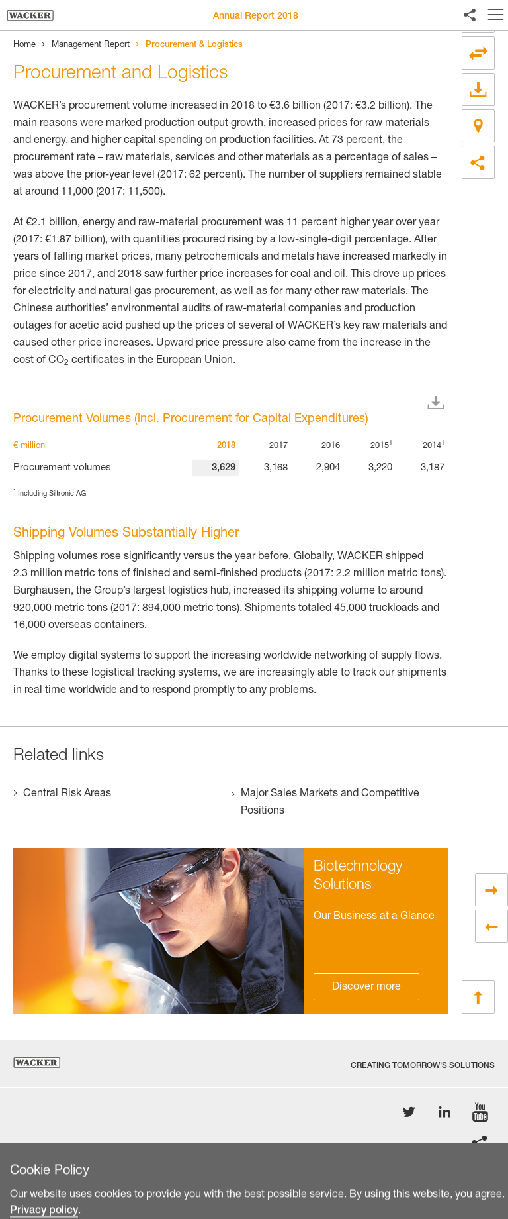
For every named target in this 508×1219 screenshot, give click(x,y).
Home (24, 45)
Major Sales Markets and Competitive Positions (330, 803)
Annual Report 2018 (255, 16)
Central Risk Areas (67, 794)
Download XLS (438, 403)
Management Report (91, 45)
